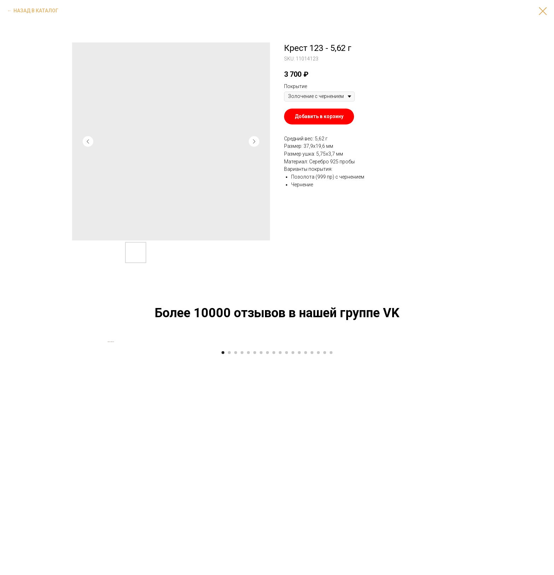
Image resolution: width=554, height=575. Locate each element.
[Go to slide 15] (312, 564)
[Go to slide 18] (331, 564)
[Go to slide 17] (324, 564)
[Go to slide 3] (235, 564)
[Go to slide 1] (223, 564)
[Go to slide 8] (267, 564)
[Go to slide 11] (286, 564)
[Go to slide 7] (261, 564)
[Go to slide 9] (273, 564)
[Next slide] (447, 448)
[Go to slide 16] (318, 564)
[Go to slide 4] (242, 564)
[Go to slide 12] (292, 564)
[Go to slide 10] (280, 564)
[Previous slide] (107, 448)
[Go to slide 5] (248, 564)
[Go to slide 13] (299, 564)
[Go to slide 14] (305, 564)
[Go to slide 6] (254, 564)
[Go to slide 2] (229, 564)
